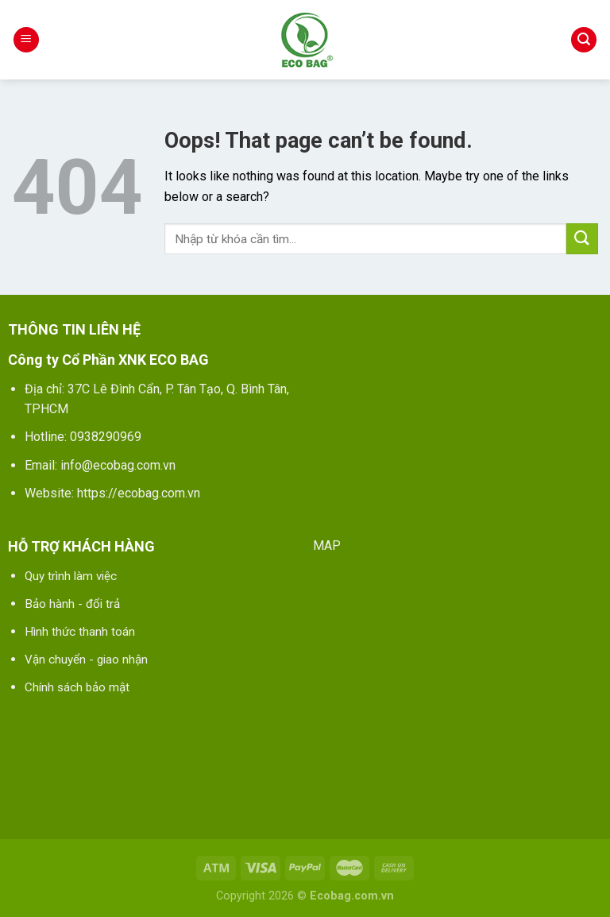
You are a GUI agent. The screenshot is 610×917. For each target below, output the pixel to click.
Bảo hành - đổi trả (72, 604)
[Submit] (582, 238)
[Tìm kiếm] (583, 40)
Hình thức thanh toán (80, 632)
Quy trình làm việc (71, 576)
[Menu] (26, 40)
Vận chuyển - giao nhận (86, 659)
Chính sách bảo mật (77, 687)
